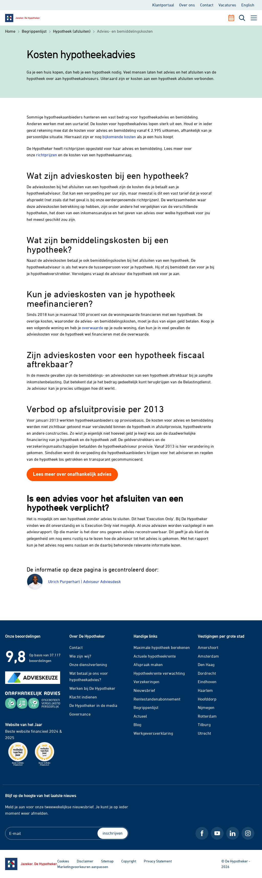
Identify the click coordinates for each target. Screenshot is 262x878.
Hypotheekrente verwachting (159, 673)
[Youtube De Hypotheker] (217, 833)
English (247, 5)
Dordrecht (207, 673)
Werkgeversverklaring (153, 733)
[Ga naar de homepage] (31, 864)
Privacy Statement (158, 861)
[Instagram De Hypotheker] (248, 833)
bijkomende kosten (119, 136)
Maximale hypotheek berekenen (162, 647)
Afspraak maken (148, 664)
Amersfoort (208, 647)
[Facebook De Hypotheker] (201, 833)
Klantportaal (163, 5)
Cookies (63, 861)
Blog (137, 724)
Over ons (187, 5)
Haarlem (205, 690)
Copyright (128, 861)
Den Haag (206, 664)
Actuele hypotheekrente (155, 656)
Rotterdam (207, 716)
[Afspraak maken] (233, 18)
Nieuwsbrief (144, 690)
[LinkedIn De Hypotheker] (232, 833)
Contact (206, 5)
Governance (80, 714)
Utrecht (204, 733)
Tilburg (204, 724)
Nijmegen (206, 707)
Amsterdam (208, 656)
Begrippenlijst (146, 707)
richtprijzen (46, 154)
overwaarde (92, 327)
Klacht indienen (83, 697)
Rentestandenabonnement (157, 699)
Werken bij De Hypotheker (92, 688)
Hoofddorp (207, 699)
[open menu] (253, 18)
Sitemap (107, 861)
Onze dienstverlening (88, 664)
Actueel (140, 716)
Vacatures (227, 5)
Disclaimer (85, 861)
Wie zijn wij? (80, 656)
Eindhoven (207, 681)
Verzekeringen (146, 681)
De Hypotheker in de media (93, 705)
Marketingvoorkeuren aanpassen (82, 866)
